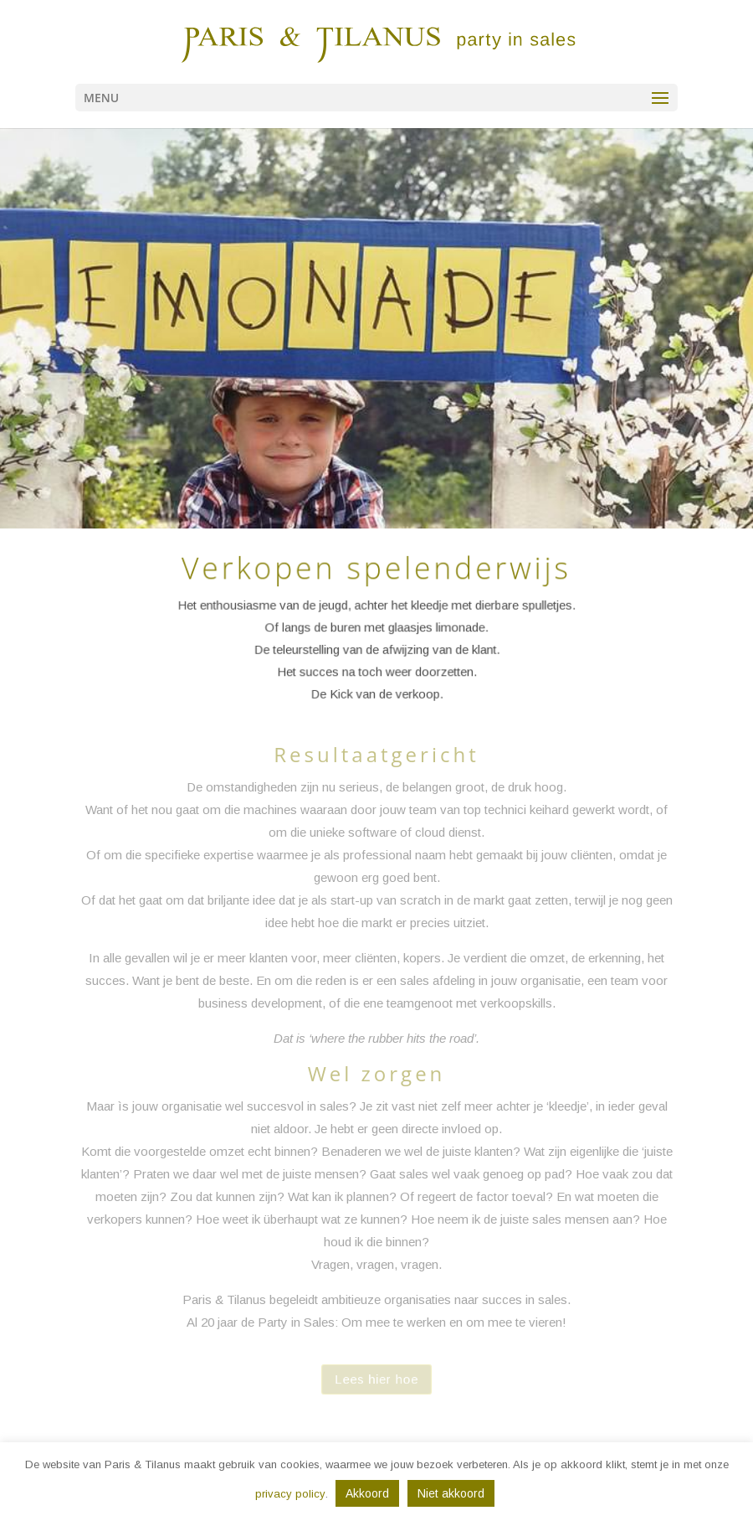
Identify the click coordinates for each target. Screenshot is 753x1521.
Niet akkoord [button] (450, 1493)
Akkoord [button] (367, 1493)
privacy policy (290, 1493)
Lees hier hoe (376, 1379)
